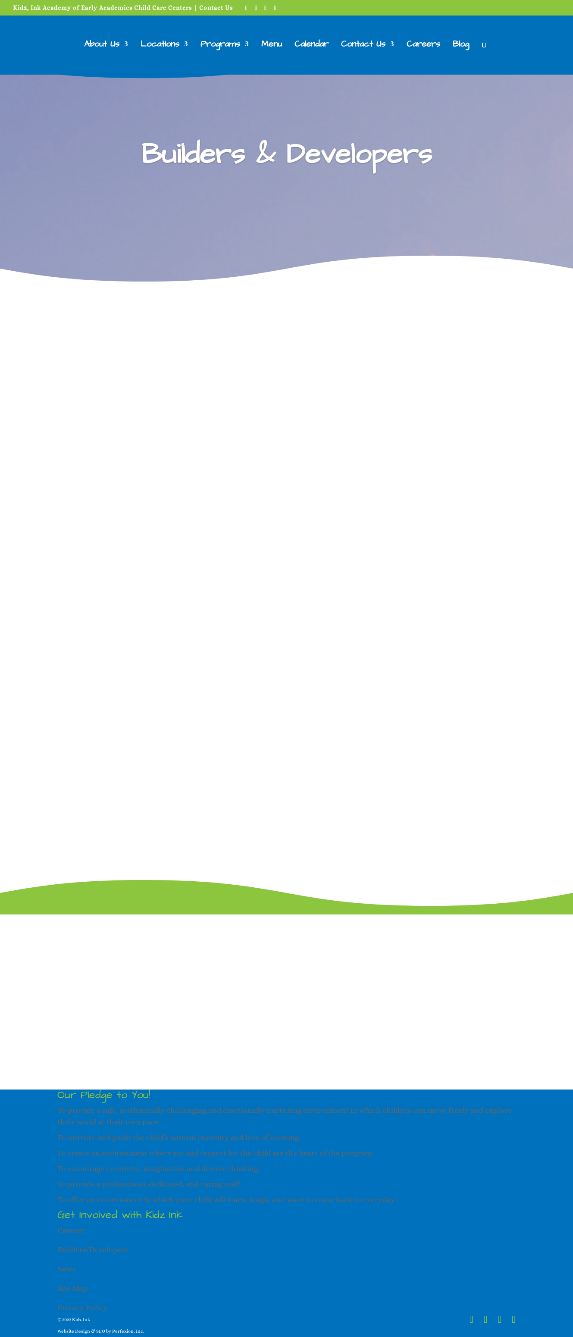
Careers (423, 45)
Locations (160, 45)
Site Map (72, 1288)
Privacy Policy (82, 1307)
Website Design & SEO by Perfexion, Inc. (100, 1331)
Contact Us (216, 7)
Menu (271, 45)
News (66, 1269)
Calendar (311, 45)
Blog (461, 45)
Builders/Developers (92, 1249)
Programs (220, 45)
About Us (101, 45)
